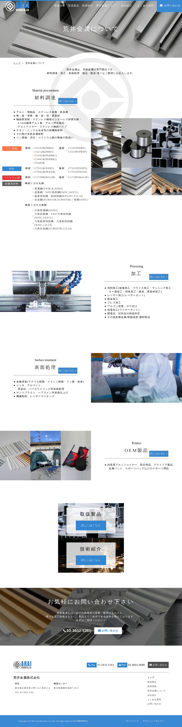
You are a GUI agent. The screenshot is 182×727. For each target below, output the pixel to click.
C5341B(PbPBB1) (46, 155)
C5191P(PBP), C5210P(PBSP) (77, 150)
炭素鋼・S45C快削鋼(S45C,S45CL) (56, 192)
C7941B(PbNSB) (45, 172)
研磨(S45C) (81, 199)
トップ (17, 63)
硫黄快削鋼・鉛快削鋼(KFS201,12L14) (59, 196)
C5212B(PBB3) (44, 152)
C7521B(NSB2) (44, 168)
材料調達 (45, 97)
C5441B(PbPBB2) (46, 159)
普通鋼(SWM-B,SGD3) (49, 188)
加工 (136, 273)
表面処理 (45, 367)
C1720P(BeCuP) (78, 177)
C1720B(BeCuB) (45, 177)
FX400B (40, 163)
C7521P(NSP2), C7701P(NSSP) (78, 170)
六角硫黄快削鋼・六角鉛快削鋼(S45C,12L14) (54, 223)
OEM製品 (136, 450)
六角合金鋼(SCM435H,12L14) (53, 228)
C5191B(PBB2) (44, 148)
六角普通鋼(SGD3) (46, 210)
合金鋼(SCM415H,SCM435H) (53, 199)
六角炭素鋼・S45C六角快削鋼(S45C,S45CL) (53, 216)
